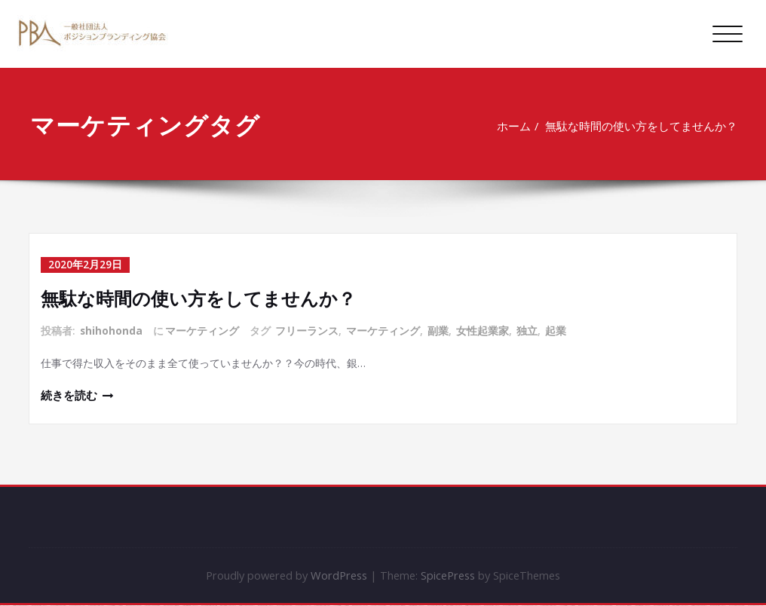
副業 (438, 330)
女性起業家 (483, 330)
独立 (527, 330)
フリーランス (307, 330)
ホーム (515, 125)
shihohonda (111, 330)
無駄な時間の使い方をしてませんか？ (643, 125)
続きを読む (69, 395)
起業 (556, 330)
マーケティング (203, 330)
